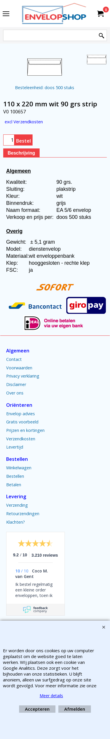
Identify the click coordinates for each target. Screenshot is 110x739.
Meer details (51, 695)
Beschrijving (21, 152)
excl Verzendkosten (24, 121)
